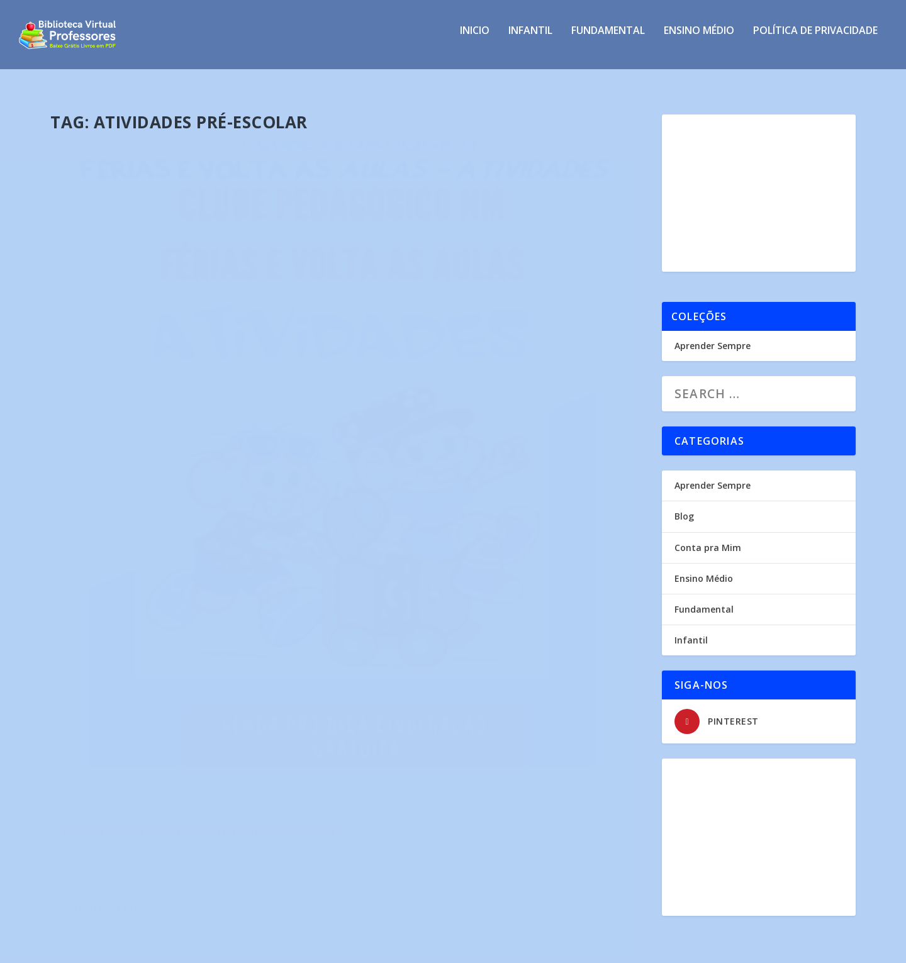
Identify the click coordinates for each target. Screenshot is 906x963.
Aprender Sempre (712, 334)
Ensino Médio (699, 40)
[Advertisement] (759, 181)
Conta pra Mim (707, 536)
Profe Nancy (95, 532)
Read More (105, 631)
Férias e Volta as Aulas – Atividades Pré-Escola (179, 507)
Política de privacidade (815, 40)
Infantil (530, 40)
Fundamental (608, 40)
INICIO (474, 40)
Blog (684, 505)
